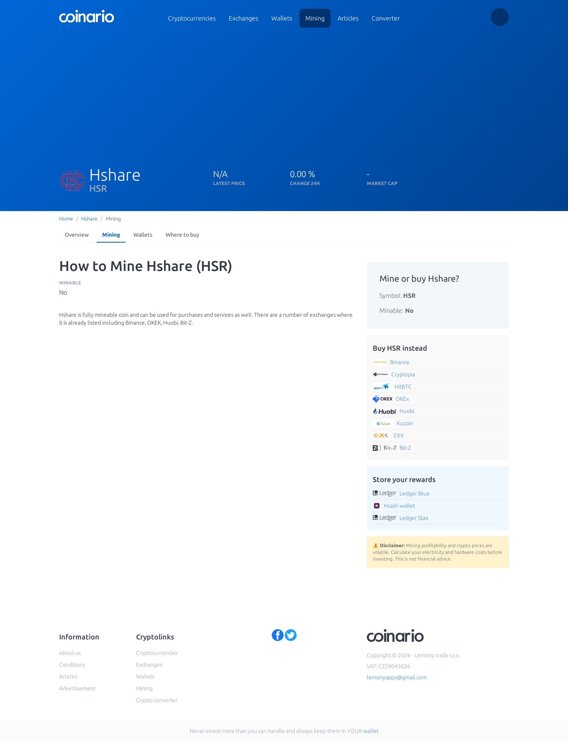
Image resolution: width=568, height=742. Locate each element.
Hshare (89, 218)
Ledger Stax (414, 518)
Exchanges (243, 18)
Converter (386, 18)
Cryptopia (403, 374)
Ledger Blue (415, 493)
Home (66, 218)
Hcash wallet (399, 506)
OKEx (402, 399)
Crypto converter (157, 700)
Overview (77, 235)
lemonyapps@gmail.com (397, 677)
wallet (371, 731)
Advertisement (77, 688)
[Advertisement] (295, 94)
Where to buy (182, 235)
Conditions (72, 665)
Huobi (407, 411)
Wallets (281, 18)
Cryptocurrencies (192, 18)
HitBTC (403, 386)
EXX (399, 435)
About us (70, 653)
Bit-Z (405, 448)
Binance (399, 362)
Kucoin (405, 423)
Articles (348, 18)
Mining (315, 18)
